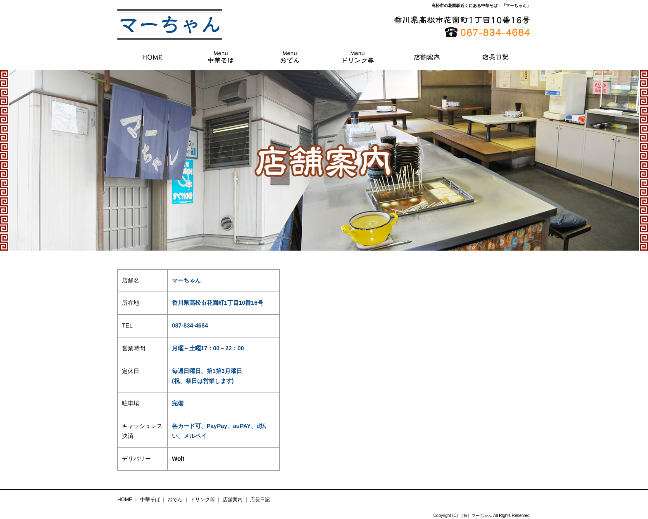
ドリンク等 (358, 57)
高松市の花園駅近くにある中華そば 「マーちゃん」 (481, 5)
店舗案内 (427, 57)
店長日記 (495, 57)
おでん (289, 57)
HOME (152, 57)
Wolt (178, 458)
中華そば (221, 57)
